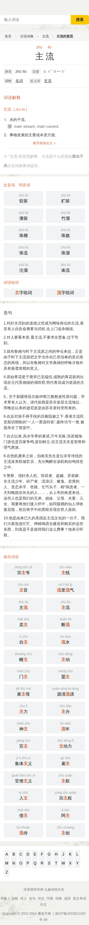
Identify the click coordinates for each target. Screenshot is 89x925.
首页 (8, 36)
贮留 (65, 197)
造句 (8, 312)
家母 (23, 691)
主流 (45, 36)
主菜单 (85, 7)
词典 (58, 898)
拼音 (8, 71)
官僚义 (23, 778)
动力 (65, 743)
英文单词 (79, 898)
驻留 (23, 197)
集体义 (23, 760)
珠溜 (65, 249)
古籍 (14, 898)
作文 (43, 904)
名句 (32, 898)
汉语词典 (26, 36)
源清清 (65, 691)
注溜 (23, 267)
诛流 (65, 267)
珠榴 (23, 232)
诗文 (41, 898)
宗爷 (23, 569)
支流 (48, 81)
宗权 (65, 795)
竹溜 (65, 215)
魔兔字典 (44, 913)
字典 (50, 898)
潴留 (23, 215)
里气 (65, 587)
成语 (67, 898)
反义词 (35, 81)
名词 (19, 81)
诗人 (23, 898)
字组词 (23, 292)
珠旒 (65, 232)
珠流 (23, 249)
